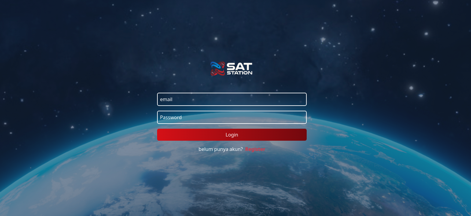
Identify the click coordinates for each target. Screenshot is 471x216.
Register (255, 149)
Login (232, 134)
